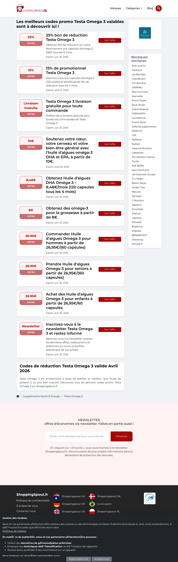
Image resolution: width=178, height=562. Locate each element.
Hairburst (137, 69)
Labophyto (138, 152)
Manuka (136, 191)
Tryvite (135, 161)
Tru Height (138, 178)
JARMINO (137, 87)
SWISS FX (137, 130)
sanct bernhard (140, 169)
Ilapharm (137, 204)
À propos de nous (27, 509)
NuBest (136, 143)
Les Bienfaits (139, 74)
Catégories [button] (133, 8)
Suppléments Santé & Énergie (41, 396)
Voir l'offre (109, 40)
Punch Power (139, 100)
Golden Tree (138, 187)
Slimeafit (137, 222)
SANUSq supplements (144, 126)
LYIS (134, 135)
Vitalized (136, 230)
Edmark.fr (137, 243)
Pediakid (136, 139)
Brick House (138, 104)
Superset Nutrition (142, 148)
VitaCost (136, 213)
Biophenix (137, 226)
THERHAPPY (139, 113)
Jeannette (137, 96)
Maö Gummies (140, 91)
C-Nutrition (138, 200)
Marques (115, 8)
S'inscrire (121, 436)
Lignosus (137, 217)
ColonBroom (139, 78)
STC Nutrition (139, 82)
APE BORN (138, 165)
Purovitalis (137, 209)
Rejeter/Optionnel (78, 559)
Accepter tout (101, 559)
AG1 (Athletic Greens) (143, 156)
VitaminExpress (140, 109)
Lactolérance (139, 117)
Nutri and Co (139, 65)
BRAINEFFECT (140, 235)
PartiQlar (137, 195)
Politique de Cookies (14, 531)
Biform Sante (139, 182)
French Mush (139, 122)
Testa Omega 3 (73, 396)
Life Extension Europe (143, 174)
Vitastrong (137, 239)
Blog (150, 8)
